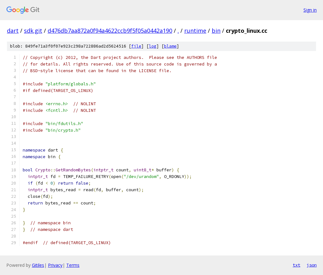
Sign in (310, 10)
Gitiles (38, 265)
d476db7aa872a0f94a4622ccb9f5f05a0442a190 (110, 30)
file (136, 46)
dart (13, 30)
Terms (72, 265)
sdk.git (33, 30)
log (152, 46)
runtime (195, 30)
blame (170, 46)
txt (296, 265)
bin (216, 30)
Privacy (55, 265)
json (312, 265)
